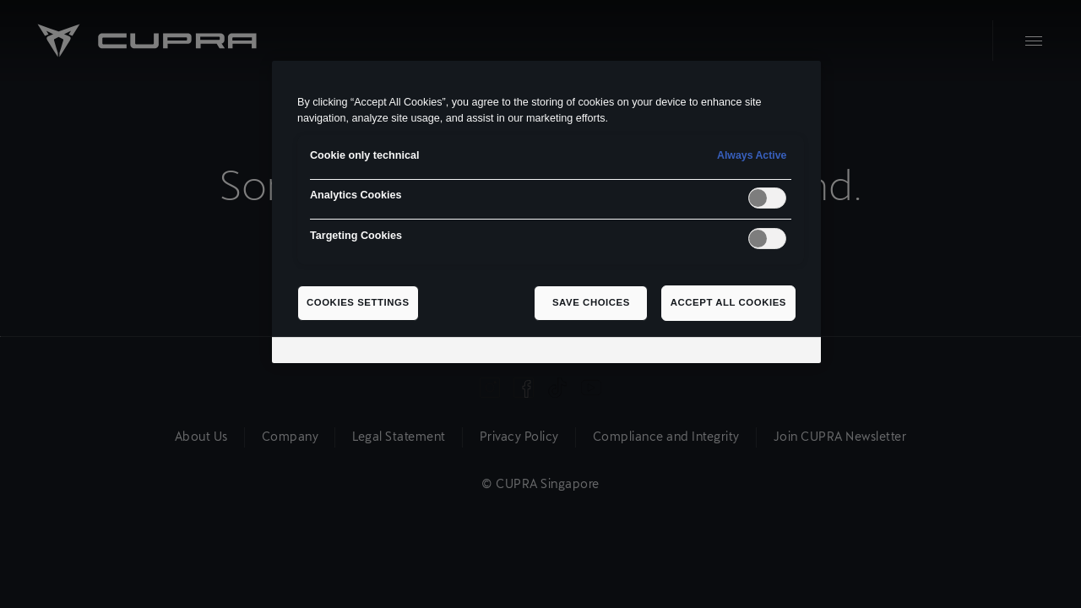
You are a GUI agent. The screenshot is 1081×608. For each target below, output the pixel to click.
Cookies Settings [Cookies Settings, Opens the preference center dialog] (358, 302)
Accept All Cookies (728, 302)
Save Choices (591, 302)
